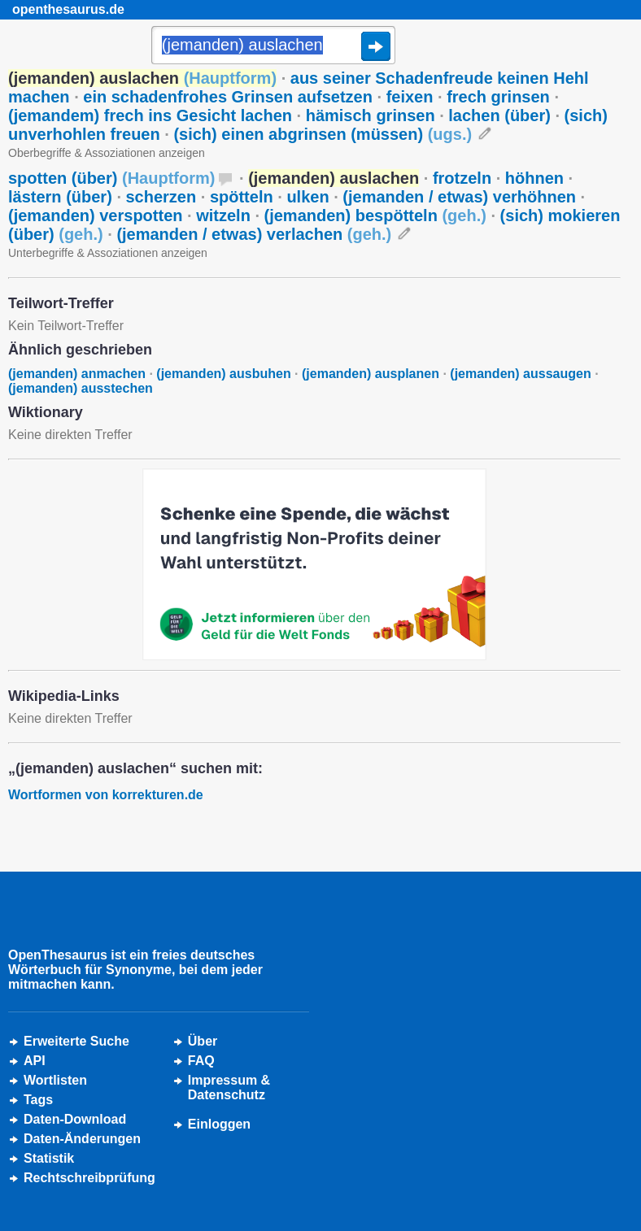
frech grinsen (498, 97)
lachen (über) (499, 115)
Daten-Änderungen (82, 1139)
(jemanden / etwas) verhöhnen (459, 197)
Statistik (49, 1158)
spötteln (241, 197)
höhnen (534, 178)
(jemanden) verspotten (95, 215)
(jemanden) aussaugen (520, 374)
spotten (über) (111, 178)
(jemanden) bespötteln (375, 215)
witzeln (223, 215)
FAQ (201, 1061)
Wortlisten (55, 1080)
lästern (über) (60, 197)
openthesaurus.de (68, 9)
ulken (307, 197)
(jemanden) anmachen (77, 374)
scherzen (161, 197)
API (35, 1061)
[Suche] (273, 46)
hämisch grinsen (370, 115)
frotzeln (462, 178)
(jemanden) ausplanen (370, 374)
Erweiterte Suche (76, 1041)
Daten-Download (75, 1119)
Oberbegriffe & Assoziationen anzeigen (106, 152)
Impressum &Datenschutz (229, 1087)
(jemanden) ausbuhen (223, 374)
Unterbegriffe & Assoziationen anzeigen (107, 252)
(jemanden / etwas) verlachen (253, 234)
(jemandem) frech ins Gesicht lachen (150, 115)
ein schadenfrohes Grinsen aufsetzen (228, 97)
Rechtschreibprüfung (89, 1178)
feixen (410, 97)
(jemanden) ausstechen (80, 388)
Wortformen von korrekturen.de (105, 795)
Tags (38, 1100)
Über (202, 1041)
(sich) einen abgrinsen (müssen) (322, 134)
